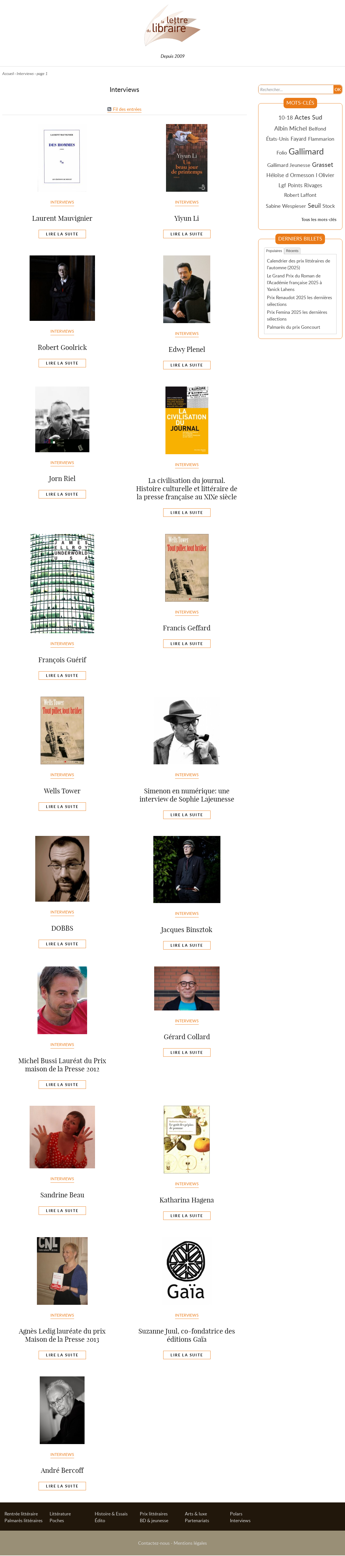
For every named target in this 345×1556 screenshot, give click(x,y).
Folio (282, 152)
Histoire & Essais (111, 1514)
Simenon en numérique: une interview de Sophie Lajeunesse (187, 795)
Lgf (282, 185)
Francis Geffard (187, 628)
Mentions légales (190, 1543)
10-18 (285, 117)
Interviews (25, 73)
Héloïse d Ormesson (290, 175)
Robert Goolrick (62, 347)
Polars (236, 1514)
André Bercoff (62, 1470)
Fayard (298, 138)
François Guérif (62, 659)
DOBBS (62, 928)
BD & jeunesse (154, 1521)
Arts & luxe (196, 1514)
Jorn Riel (62, 478)
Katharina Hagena (187, 1200)
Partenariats (197, 1521)
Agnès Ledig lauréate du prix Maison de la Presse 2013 (62, 1335)
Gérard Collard (187, 1036)
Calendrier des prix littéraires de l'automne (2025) (298, 264)
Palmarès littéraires (24, 1521)
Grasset (322, 164)
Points (295, 185)
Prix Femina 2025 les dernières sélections (297, 315)
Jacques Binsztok (186, 929)
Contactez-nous (154, 1543)
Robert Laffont (300, 194)
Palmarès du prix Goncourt (293, 327)
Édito (100, 1521)
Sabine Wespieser (286, 205)
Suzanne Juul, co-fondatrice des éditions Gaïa (186, 1335)
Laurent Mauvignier (62, 218)
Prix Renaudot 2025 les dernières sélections (299, 300)
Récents (292, 251)
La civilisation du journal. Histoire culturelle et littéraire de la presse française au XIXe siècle (186, 488)
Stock (328, 205)
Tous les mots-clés (319, 219)
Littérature (60, 1514)
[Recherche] (295, 89)
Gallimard (306, 151)
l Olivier (325, 175)
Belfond (317, 128)
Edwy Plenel (187, 349)
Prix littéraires (154, 1514)
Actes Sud (308, 117)
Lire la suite (62, 234)
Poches (57, 1521)
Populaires (274, 251)
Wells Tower (62, 791)
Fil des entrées (127, 109)
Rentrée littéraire (21, 1514)
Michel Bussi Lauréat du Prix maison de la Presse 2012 (62, 1064)
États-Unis (277, 138)
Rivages (313, 185)
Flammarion (321, 138)
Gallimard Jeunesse (288, 165)
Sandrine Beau (62, 1195)
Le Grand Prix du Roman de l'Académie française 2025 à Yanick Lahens (294, 282)
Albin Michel (290, 128)
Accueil (8, 73)
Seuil (314, 205)
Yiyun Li (186, 218)
